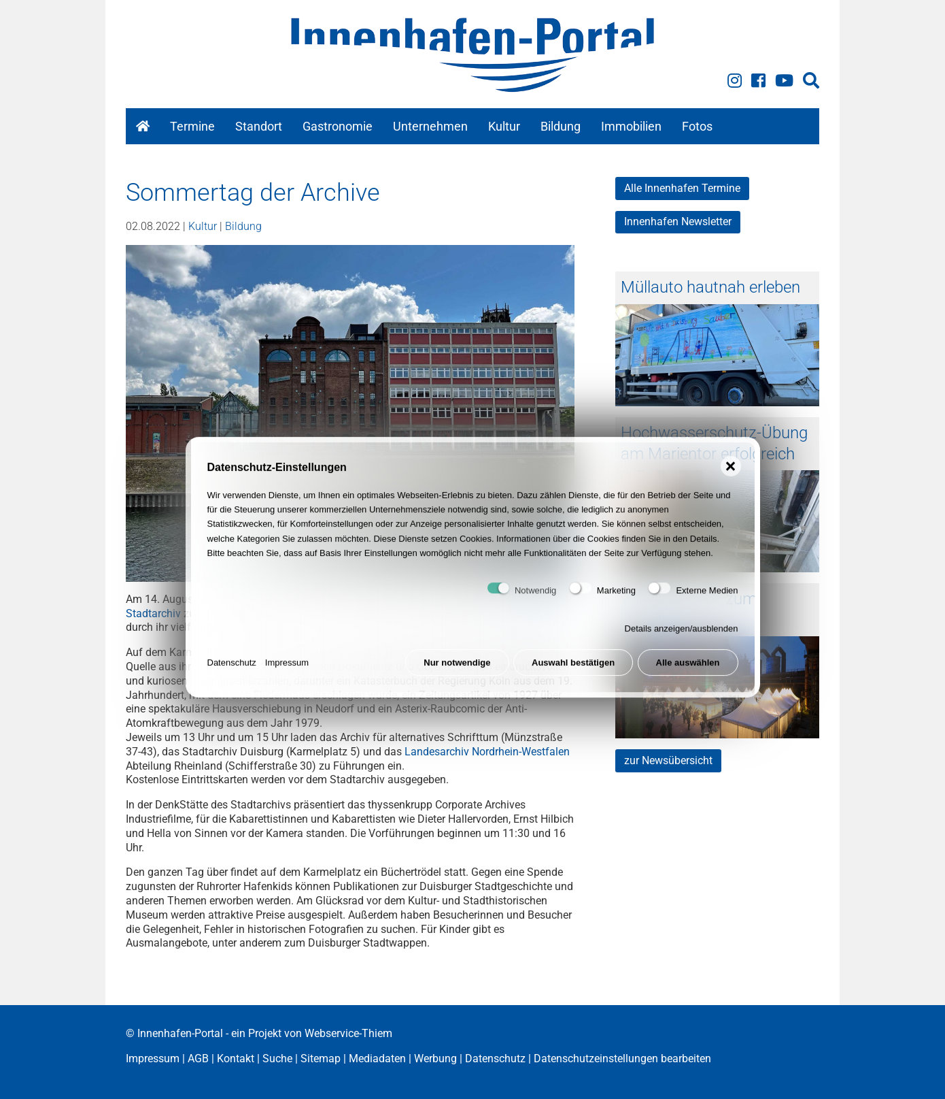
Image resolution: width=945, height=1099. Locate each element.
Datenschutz (231, 671)
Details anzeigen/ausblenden (681, 637)
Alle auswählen (688, 671)
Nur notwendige (457, 671)
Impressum (287, 671)
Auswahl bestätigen (573, 671)
